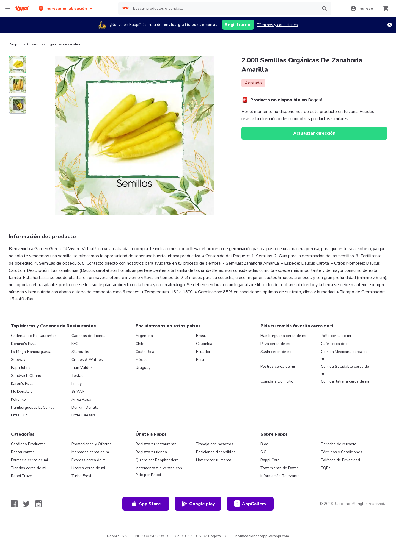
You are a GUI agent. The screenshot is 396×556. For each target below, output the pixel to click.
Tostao (78, 375)
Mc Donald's (21, 391)
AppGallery (250, 503)
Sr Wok (78, 391)
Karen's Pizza (22, 383)
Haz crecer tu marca (213, 460)
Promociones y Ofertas (91, 444)
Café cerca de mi (335, 343)
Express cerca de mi (89, 460)
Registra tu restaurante (156, 444)
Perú (200, 359)
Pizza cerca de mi (275, 343)
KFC (75, 343)
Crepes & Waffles (87, 359)
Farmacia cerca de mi (29, 460)
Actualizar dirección (314, 133)
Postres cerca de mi (277, 366)
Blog (264, 444)
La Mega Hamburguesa (31, 351)
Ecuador (203, 351)
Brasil (201, 335)
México (142, 359)
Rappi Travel (22, 475)
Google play (198, 503)
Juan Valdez (82, 367)
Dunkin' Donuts (85, 407)
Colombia (204, 343)
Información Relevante (280, 475)
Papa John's (21, 367)
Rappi (13, 44)
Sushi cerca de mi (275, 351)
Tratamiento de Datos (279, 468)
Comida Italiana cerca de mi (345, 381)
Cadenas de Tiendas (90, 335)
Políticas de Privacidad (340, 460)
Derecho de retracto (338, 444)
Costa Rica (145, 351)
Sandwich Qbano (26, 375)
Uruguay (143, 367)
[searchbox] (223, 8)
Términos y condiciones (277, 24)
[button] (66, 8)
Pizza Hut (19, 415)
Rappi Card (270, 460)
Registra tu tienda (151, 452)
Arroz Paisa (81, 399)
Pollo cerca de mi (336, 335)
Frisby (77, 383)
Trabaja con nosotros (214, 444)
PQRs (326, 468)
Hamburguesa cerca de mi (283, 335)
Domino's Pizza (24, 343)
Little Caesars (84, 415)
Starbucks (80, 351)
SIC (263, 452)
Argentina (144, 335)
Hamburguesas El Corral (32, 407)
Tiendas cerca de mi (28, 468)
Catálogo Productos (28, 444)
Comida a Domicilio (276, 381)
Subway (18, 359)
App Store (146, 503)
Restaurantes (23, 452)
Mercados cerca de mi (91, 452)
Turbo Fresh (82, 475)
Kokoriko (18, 399)
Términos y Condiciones (341, 452)
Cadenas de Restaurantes (34, 335)
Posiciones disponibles (215, 452)
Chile (140, 343)
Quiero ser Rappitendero (157, 460)
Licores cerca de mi (88, 468)
